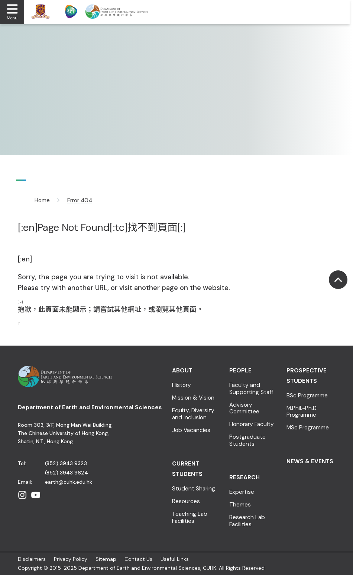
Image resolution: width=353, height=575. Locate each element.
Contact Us (138, 559)
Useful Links (175, 559)
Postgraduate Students (247, 440)
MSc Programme (307, 427)
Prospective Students (306, 376)
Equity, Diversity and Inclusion (193, 414)
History (181, 385)
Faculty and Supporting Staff (251, 388)
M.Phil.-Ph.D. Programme (302, 412)
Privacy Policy (70, 559)
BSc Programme (307, 395)
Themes (240, 504)
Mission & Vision (193, 397)
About (182, 370)
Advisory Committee (244, 408)
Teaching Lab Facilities (189, 517)
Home (42, 200)
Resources (186, 501)
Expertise (241, 492)
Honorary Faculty (251, 424)
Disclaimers (32, 559)
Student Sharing (193, 488)
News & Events (309, 461)
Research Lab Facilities (247, 521)
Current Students (187, 469)
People (240, 370)
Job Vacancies (191, 430)
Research (244, 477)
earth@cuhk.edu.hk (68, 482)
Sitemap (105, 559)
